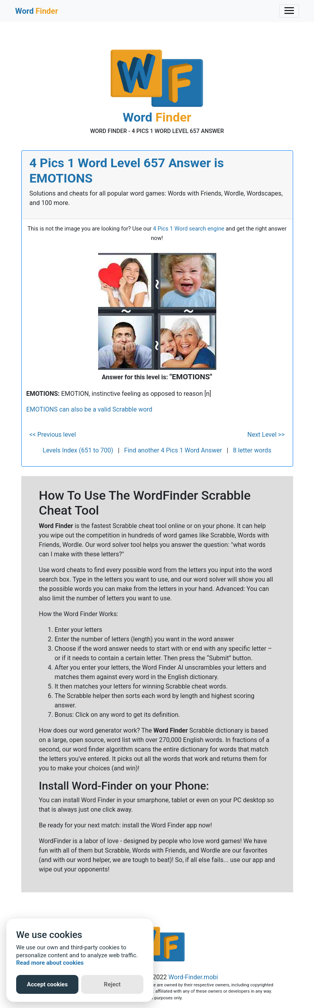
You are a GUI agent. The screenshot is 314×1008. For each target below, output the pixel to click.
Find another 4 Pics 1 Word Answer (173, 450)
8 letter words (252, 450)
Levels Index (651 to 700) (78, 450)
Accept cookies (47, 984)
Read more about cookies (50, 962)
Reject (112, 984)
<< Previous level (53, 434)
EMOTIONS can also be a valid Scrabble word (89, 409)
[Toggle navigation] (289, 11)
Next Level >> (266, 434)
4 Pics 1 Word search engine (188, 228)
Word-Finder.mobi (193, 977)
